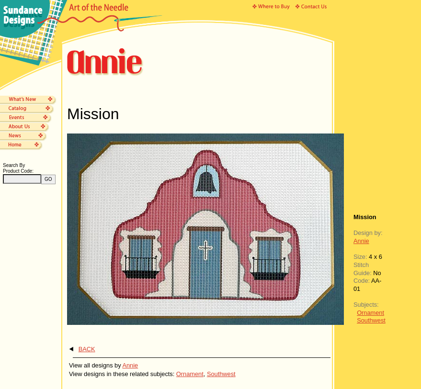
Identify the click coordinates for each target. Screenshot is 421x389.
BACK (87, 349)
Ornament (370, 312)
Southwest (371, 320)
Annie (361, 241)
